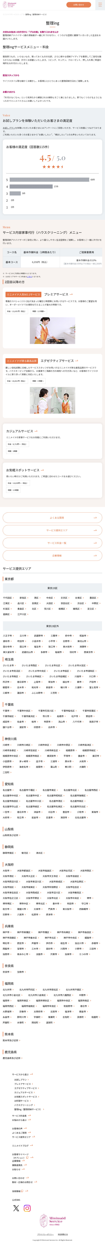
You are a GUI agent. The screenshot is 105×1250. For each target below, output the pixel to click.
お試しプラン (9, 127)
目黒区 (35, 603)
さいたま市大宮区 (77, 665)
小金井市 (36, 641)
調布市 (6, 641)
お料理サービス (21, 1100)
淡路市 (39, 954)
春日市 (83, 1006)
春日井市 (21, 812)
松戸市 (74, 716)
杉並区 (6, 608)
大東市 (37, 909)
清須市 (63, 817)
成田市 (6, 721)
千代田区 (7, 597)
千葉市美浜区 (28, 716)
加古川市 (79, 943)
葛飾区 (6, 614)
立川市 (23, 635)
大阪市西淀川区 (10, 881)
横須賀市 (51, 755)
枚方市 (6, 909)
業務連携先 (17, 1165)
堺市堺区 (7, 903)
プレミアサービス (56, 294)
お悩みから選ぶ (19, 1119)
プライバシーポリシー (45, 1234)
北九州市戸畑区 (73, 989)
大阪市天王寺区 (50, 876)
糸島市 (6, 1017)
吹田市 (70, 903)
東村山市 (81, 641)
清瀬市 (83, 646)
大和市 (82, 761)
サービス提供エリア (21, 1136)
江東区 (6, 603)
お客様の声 (17, 1128)
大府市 (6, 817)
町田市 (20, 641)
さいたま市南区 (10, 676)
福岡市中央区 (63, 1000)
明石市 (6, 943)
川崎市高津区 (84, 744)
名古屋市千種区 (27, 790)
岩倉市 (35, 817)
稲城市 (58, 652)
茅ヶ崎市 (23, 761)
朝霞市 (6, 687)
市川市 (46, 716)
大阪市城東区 (28, 887)
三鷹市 (54, 635)
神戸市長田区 (84, 932)
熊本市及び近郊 (10, 1040)
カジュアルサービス (19, 431)
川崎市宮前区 (30, 750)
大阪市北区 (52, 898)
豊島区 (20, 608)
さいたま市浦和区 (85, 670)
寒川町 (68, 766)
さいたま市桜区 (61, 670)
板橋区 (62, 608)
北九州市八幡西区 (62, 995)
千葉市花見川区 (46, 710)
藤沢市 (95, 755)
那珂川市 (21, 1017)
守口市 (84, 903)
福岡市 (6, 1000)
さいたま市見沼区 (11, 670)
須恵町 (80, 1017)
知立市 (20, 817)
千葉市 (6, 710)
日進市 (49, 817)
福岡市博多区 (42, 1000)
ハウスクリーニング (23, 1104)
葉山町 (53, 766)
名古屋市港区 (55, 801)
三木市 (35, 948)
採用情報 (18, 1191)
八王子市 (7, 635)
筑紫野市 (68, 1006)
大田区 (49, 603)
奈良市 (6, 971)
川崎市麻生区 (51, 750)
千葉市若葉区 (89, 710)
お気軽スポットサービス (22, 470)
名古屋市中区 (32, 795)
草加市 (51, 681)
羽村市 (73, 652)
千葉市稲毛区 (68, 710)
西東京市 (88, 652)
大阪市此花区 (65, 870)
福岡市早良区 (49, 1006)
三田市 (92, 948)
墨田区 (93, 597)
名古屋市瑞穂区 (78, 795)
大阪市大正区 (28, 876)
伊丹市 (49, 943)
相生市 (63, 943)
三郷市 (6, 692)
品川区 (20, 603)
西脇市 (6, 948)
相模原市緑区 (89, 750)
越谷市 (66, 681)
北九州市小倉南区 (37, 995)
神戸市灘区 (43, 932)
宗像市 (22, 1011)
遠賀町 (49, 1022)
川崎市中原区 (63, 744)
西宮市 (20, 943)
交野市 (6, 914)
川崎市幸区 (43, 744)
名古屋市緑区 (32, 806)
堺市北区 (40, 903)
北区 (34, 608)
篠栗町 (51, 1017)
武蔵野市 (38, 635)
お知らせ (16, 1169)
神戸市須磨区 (9, 937)
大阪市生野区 (76, 881)
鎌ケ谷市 (7, 727)
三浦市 (53, 761)
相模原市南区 (32, 755)
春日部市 (21, 681)
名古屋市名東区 (54, 806)
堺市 (89, 898)
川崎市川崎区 (23, 744)
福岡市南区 (83, 1000)
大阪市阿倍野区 (50, 887)
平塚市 (67, 755)
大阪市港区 (8, 876)
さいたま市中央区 (37, 670)
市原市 (47, 721)
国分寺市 (7, 646)
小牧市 (80, 812)
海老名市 (23, 766)
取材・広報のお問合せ (22, 1182)
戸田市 (92, 681)
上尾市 (37, 681)
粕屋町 (95, 1017)
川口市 (92, 676)
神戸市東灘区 (23, 932)
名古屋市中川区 (33, 801)
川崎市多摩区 (9, 750)
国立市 (23, 646)
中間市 (82, 995)
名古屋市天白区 (78, 806)
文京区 (64, 597)
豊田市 (66, 812)
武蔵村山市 (27, 652)
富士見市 (93, 687)
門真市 (51, 909)
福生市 (37, 646)
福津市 (68, 1011)
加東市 (68, 954)
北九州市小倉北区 (11, 995)
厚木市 (68, 761)
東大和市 (67, 646)
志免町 (66, 1017)
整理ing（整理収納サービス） (36, 14)
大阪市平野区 (32, 898)
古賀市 (53, 1011)
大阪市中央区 (72, 898)
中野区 (95, 603)
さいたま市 (8, 665)
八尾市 (20, 914)
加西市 (6, 954)
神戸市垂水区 (30, 937)
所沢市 (6, 681)
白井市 (51, 727)
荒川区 (47, 608)
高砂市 (49, 948)
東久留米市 (8, 652)
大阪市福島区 (44, 870)
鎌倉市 (81, 755)
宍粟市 (53, 954)
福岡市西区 (8, 1006)
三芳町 (53, 692)
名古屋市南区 (76, 801)
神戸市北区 (50, 937)
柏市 (34, 721)
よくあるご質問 (19, 1132)
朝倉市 (82, 1011)
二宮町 (6, 772)
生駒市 (20, 971)
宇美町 (37, 1017)
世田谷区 (65, 603)
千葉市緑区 (8, 716)
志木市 (20, 687)
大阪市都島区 (23, 870)
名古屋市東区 (49, 790)
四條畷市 (83, 909)
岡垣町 (35, 1022)
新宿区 (23, 597)
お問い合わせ (78, 5)
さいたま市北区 (52, 665)
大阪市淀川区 (53, 892)
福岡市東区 (22, 1000)
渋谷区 (80, 603)
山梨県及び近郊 (10, 835)
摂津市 (49, 914)
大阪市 (6, 870)
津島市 (37, 812)
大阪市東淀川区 (33, 881)
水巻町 (20, 1022)
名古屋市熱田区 (10, 801)
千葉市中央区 (23, 710)
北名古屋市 (80, 817)
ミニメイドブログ (20, 1145)
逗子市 (39, 761)
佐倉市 (20, 721)
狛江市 (52, 646)
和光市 (35, 687)
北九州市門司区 (27, 989)
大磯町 (82, 766)
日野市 (66, 641)
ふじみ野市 (37, 692)
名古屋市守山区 (10, 806)
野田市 (89, 716)
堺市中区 (23, 903)
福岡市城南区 (28, 1006)
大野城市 (7, 1011)
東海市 (95, 812)
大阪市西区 (85, 870)
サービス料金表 (19, 1115)
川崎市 (6, 744)
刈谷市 (51, 812)
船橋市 (60, 716)
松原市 (35, 914)
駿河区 (25, 852)
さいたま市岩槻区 (58, 676)
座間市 (39, 766)
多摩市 (44, 652)
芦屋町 (6, 1022)
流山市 (61, 721)
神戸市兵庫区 (63, 932)
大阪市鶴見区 (74, 892)
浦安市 (22, 727)
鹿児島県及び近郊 (11, 1058)
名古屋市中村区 (10, 795)
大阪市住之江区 (10, 898)
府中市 (68, 635)
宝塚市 (20, 948)
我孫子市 (93, 721)
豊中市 (56, 903)
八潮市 (78, 687)
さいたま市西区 (29, 665)
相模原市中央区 (10, 755)
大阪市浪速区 (72, 876)
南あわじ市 (22, 954)
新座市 (49, 687)
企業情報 (16, 1160)
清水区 (39, 852)
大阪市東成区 (55, 881)
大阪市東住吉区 (10, 892)
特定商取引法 (63, 1234)
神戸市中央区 (70, 937)
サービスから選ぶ (20, 1074)
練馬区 (76, 608)
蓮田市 (20, 692)
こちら (29, 276)
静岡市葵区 (8, 852)
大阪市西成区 (32, 892)
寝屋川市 (21, 909)
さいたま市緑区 (33, 676)
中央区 (49, 597)
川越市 (78, 676)
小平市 (52, 641)
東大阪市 (67, 909)
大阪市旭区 (8, 887)
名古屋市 (7, 790)
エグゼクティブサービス (57, 360)
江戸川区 (21, 614)
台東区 (78, 597)
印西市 (37, 727)
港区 (36, 597)
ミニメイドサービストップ (13, 14)
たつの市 (83, 954)
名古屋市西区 (91, 790)
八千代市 (77, 721)
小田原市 (7, 761)
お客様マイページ (20, 1156)
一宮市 (6, 812)
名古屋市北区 (70, 790)
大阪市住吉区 (72, 887)
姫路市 (88, 937)
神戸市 (6, 932)
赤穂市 (95, 943)
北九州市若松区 (50, 989)
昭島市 (83, 635)
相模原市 (70, 750)
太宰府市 (38, 1011)
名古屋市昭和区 (54, 795)
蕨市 (79, 681)
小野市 (78, 948)
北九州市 (7, 989)
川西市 (63, 948)
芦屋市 (35, 943)
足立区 (90, 608)
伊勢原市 (7, 766)
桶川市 (63, 687)
